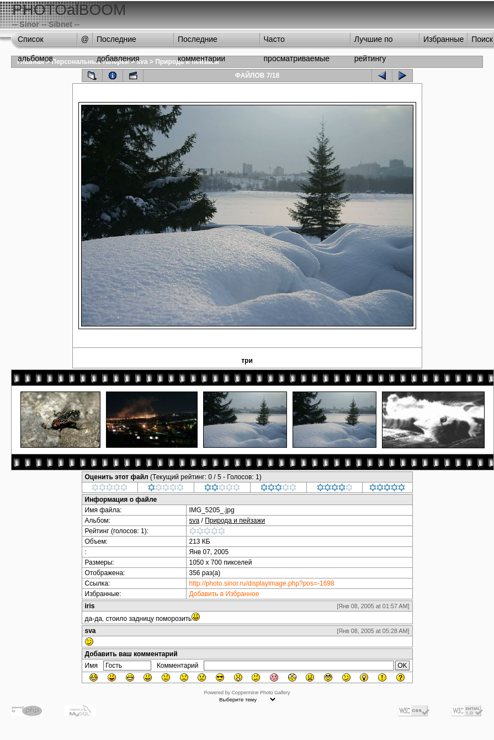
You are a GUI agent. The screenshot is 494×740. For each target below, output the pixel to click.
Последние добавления (118, 42)
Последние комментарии (201, 42)
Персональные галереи (90, 62)
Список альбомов (35, 42)
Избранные (443, 39)
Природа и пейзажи (235, 520)
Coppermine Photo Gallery (260, 692)
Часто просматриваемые (297, 42)
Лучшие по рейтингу (373, 42)
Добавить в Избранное (224, 594)
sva (141, 62)
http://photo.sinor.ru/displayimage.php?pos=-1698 (261, 583)
